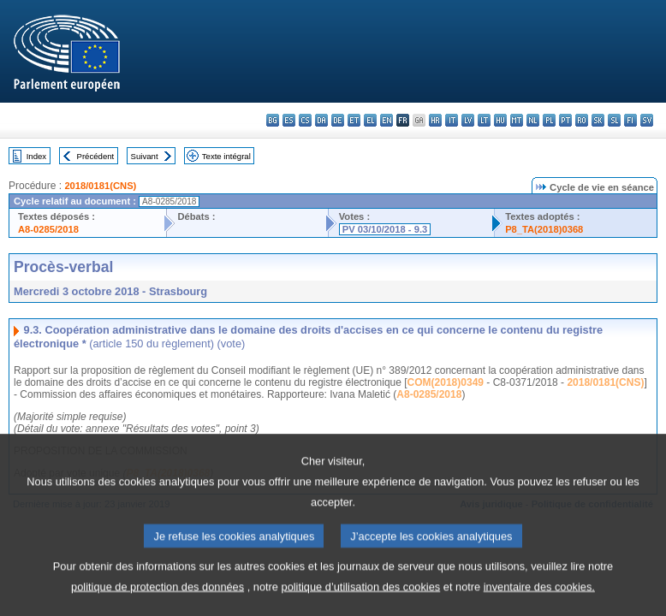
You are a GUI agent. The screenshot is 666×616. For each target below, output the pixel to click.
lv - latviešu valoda (467, 120)
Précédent (96, 156)
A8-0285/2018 (48, 229)
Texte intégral (226, 156)
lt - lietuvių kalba (484, 120)
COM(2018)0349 (445, 382)
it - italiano (451, 120)
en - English (386, 120)
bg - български (272, 120)
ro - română (581, 120)
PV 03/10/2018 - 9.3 (385, 229)
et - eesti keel (354, 120)
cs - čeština (305, 120)
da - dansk (321, 120)
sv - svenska (646, 120)
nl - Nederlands (532, 120)
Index (36, 156)
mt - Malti (516, 120)
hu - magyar (500, 120)
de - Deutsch (337, 120)
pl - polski (549, 120)
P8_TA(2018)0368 (544, 229)
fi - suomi (630, 120)
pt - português (565, 120)
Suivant (144, 156)
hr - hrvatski (435, 120)
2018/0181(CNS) (100, 186)
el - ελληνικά (370, 120)
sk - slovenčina (598, 120)
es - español (288, 120)
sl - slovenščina (614, 120)
